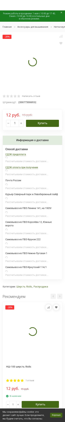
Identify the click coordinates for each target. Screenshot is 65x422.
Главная (7, 26)
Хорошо (56, 414)
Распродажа (40, 286)
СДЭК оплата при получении (21, 167)
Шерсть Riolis (24, 286)
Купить (42, 123)
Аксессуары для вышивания (32, 26)
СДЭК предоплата (15, 154)
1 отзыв (29, 380)
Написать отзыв (31, 96)
